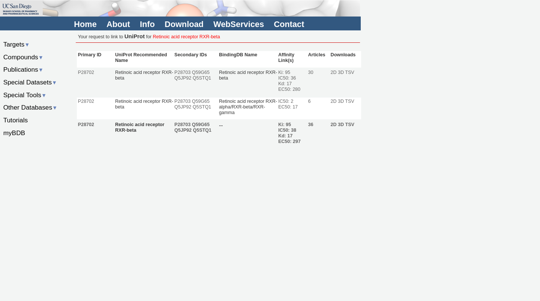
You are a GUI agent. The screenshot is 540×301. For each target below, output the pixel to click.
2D (334, 72)
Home (85, 24)
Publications (23, 69)
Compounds (23, 57)
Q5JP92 (182, 78)
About (118, 24)
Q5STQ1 (202, 78)
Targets (16, 44)
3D (341, 72)
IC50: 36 (287, 78)
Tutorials (15, 120)
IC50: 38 (287, 130)
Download (184, 24)
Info (147, 24)
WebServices (238, 24)
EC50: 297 (289, 141)
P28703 (182, 72)
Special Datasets (30, 82)
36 (311, 124)
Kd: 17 (285, 83)
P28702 (86, 72)
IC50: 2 (285, 101)
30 (311, 72)
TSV (349, 72)
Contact (289, 24)
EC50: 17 (288, 107)
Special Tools (25, 95)
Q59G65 (201, 72)
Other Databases (30, 107)
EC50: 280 (289, 89)
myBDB (14, 133)
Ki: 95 (284, 72)
